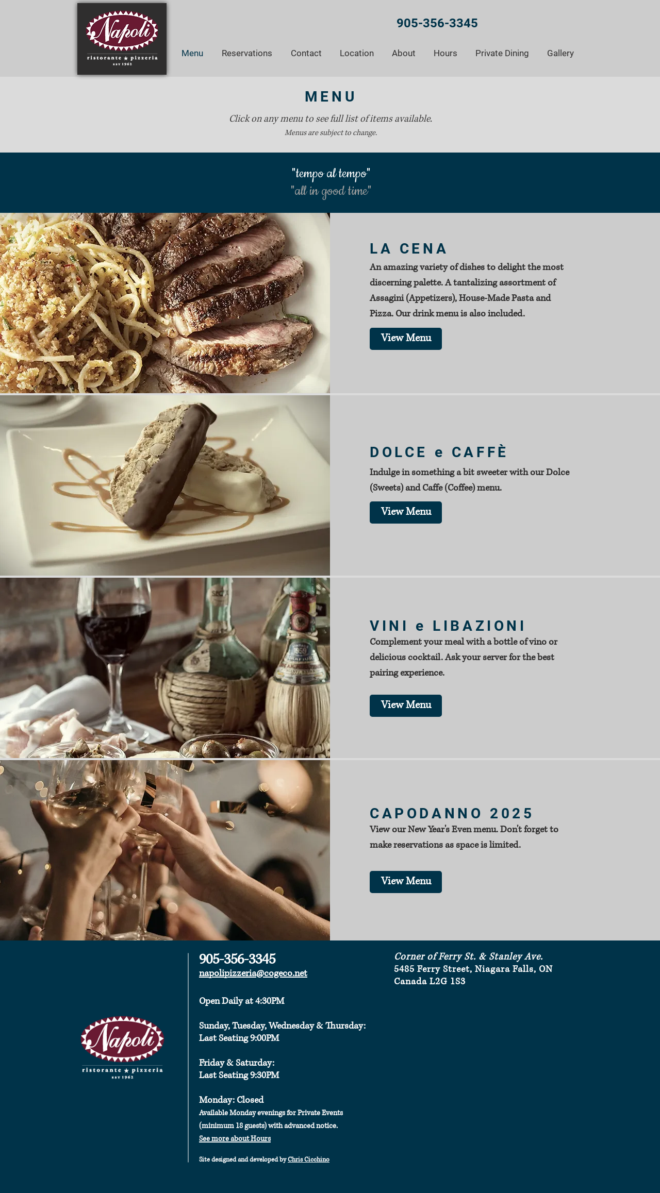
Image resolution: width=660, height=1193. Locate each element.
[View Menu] (406, 512)
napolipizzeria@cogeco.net (253, 973)
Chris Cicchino (308, 1159)
